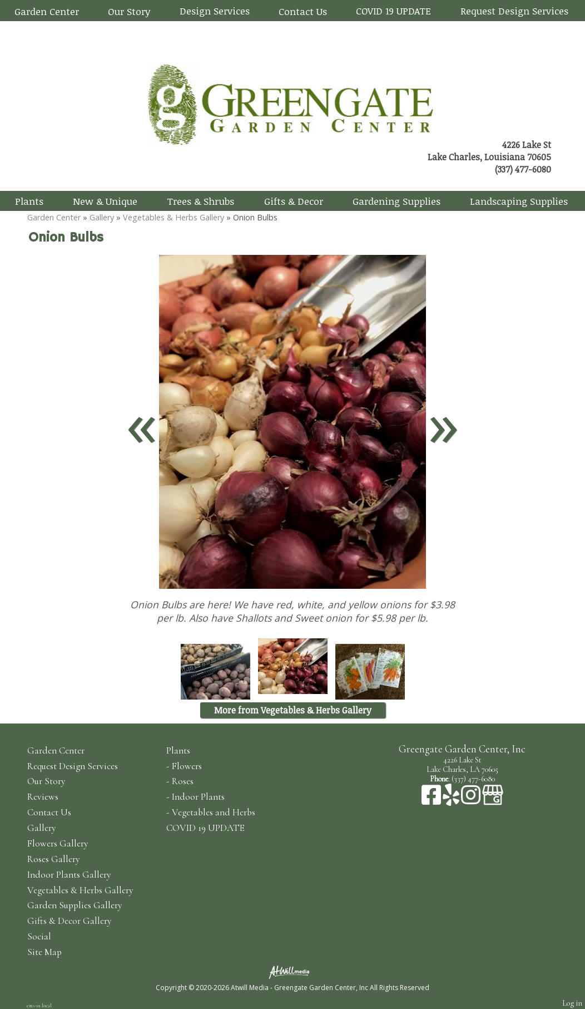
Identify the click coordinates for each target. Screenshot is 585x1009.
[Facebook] (432, 800)
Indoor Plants (198, 797)
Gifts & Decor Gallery (69, 921)
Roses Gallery (53, 859)
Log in (572, 1003)
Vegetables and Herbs (213, 812)
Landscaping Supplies (519, 201)
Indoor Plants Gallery (69, 874)
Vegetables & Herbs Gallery (173, 217)
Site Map (44, 952)
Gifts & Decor (293, 201)
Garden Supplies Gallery (74, 905)
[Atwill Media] (292, 971)
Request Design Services (514, 10)
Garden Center (46, 11)
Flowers (187, 766)
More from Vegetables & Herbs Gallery (292, 710)
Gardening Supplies (396, 201)
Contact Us (303, 11)
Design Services (215, 10)
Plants (29, 201)
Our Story (129, 11)
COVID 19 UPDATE (393, 10)
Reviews (42, 797)
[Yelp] (452, 800)
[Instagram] (471, 800)
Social (39, 936)
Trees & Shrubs (200, 201)
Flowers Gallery (57, 843)
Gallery (102, 217)
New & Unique (105, 201)
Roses (183, 781)
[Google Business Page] (492, 800)
